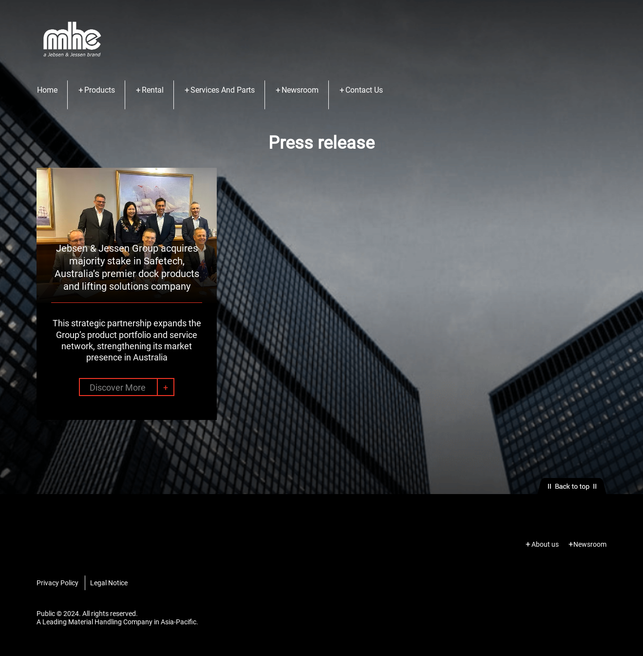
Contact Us (364, 90)
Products (99, 90)
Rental (153, 90)
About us (545, 544)
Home (47, 90)
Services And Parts (222, 90)
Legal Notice (109, 583)
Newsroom (300, 90)
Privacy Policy (57, 583)
